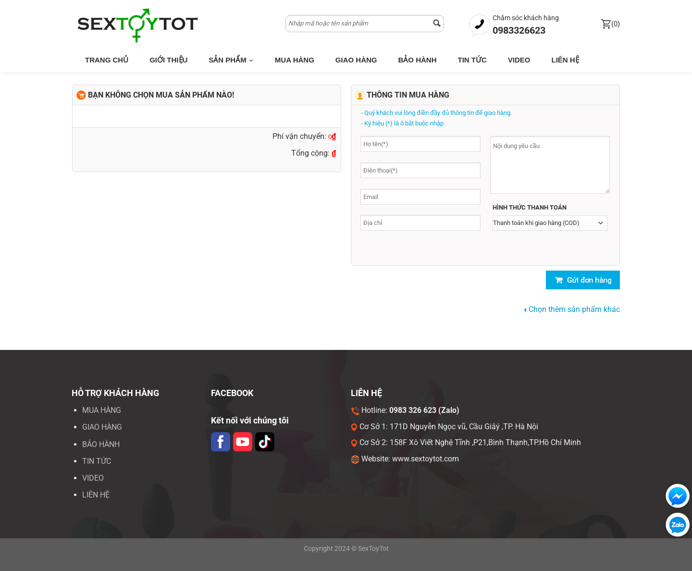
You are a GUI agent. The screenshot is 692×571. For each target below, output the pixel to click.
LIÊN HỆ (96, 494)
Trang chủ (106, 60)
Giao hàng (356, 60)
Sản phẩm (231, 60)
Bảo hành (417, 60)
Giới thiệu (168, 60)
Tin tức (471, 60)
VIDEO (93, 478)
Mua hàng (294, 60)
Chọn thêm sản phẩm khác (572, 309)
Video (519, 60)
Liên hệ (565, 60)
